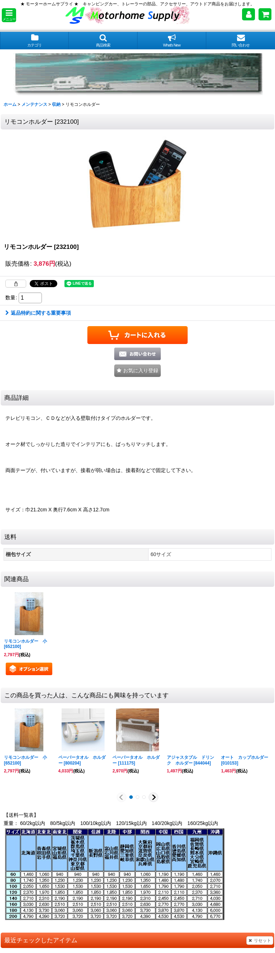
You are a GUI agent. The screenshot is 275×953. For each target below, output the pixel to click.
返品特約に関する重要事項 (38, 313)
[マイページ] (248, 14)
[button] (9, 15)
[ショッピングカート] (265, 14)
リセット (260, 940)
